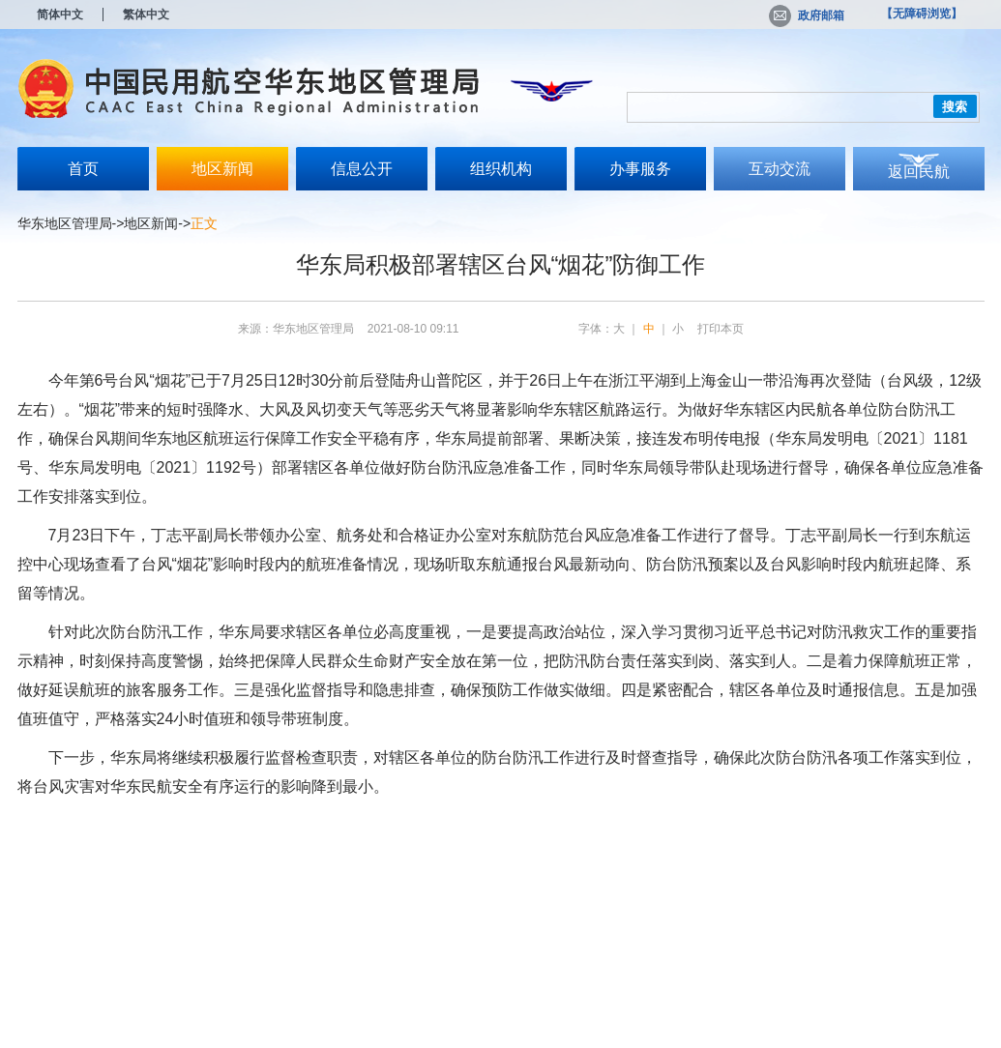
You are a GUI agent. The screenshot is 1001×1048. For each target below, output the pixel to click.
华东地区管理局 (64, 223)
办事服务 (640, 168)
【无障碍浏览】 (921, 13)
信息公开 (362, 168)
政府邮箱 (806, 15)
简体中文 (60, 14)
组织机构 (501, 168)
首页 (83, 168)
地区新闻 (222, 168)
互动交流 (779, 168)
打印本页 (720, 328)
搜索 (954, 107)
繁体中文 (146, 14)
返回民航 (919, 171)
